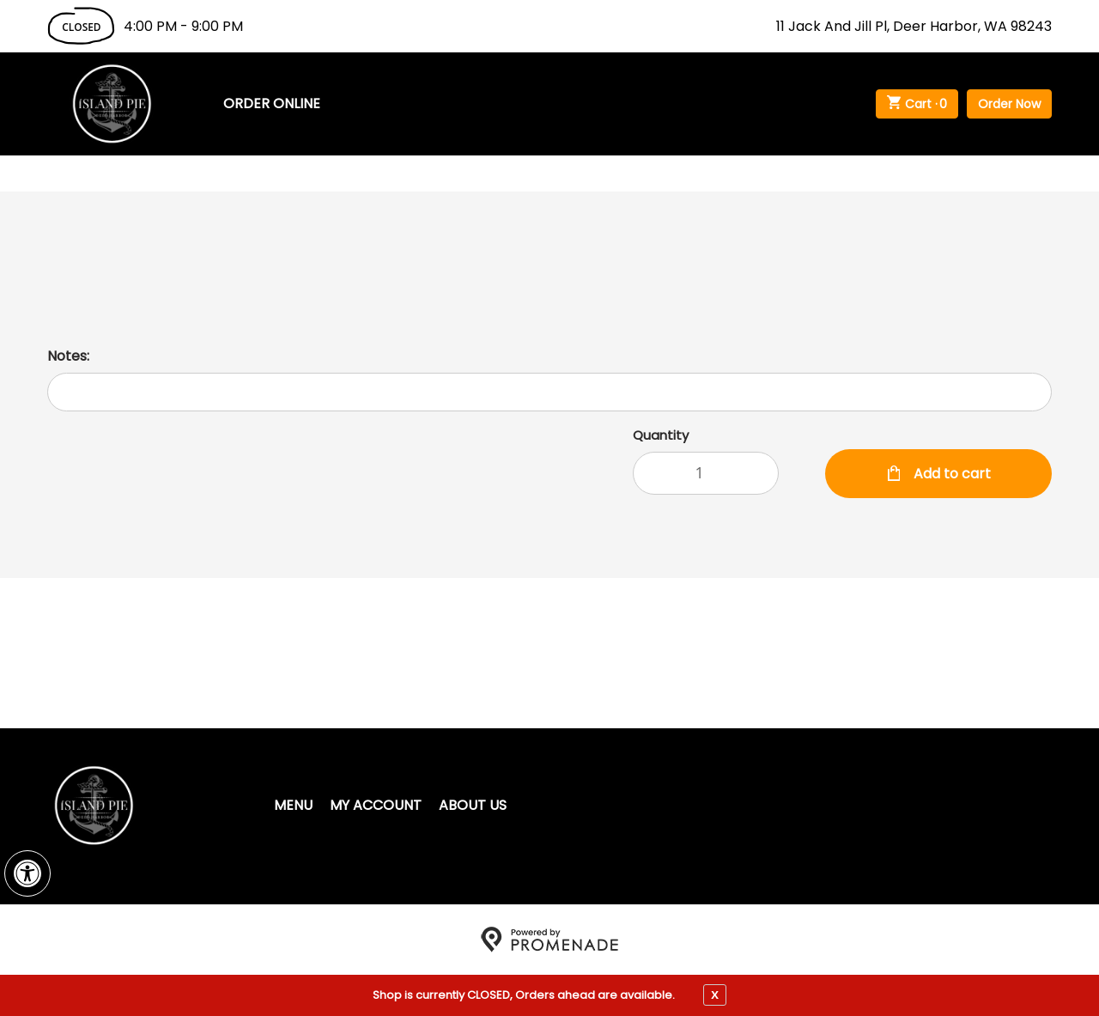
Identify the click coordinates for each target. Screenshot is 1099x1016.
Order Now (1009, 104)
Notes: (68, 356)
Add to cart (950, 474)
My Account (376, 805)
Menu (293, 805)
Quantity (661, 435)
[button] (27, 873)
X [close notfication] (715, 994)
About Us (473, 805)
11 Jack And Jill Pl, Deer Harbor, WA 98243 (914, 26)
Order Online (271, 103)
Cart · (917, 104)
